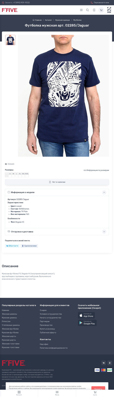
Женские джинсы (9, 314)
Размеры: (9, 170)
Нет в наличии (57, 182)
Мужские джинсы (9, 318)
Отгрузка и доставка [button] (20, 231)
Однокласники (29, 246)
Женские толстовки (10, 344)
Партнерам (44, 321)
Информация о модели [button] (21, 192)
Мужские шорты (9, 340)
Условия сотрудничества (51, 314)
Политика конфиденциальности (53, 348)
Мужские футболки (10, 333)
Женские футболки (10, 329)
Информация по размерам (96, 170)
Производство (46, 325)
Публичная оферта (48, 333)
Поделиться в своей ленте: (17, 241)
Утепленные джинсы (11, 325)
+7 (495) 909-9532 (21, 3)
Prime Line (6, 321)
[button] (86, 315)
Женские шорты (9, 336)
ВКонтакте (12, 246)
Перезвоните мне (100, 3)
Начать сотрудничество (50, 318)
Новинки (5, 310)
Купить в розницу (47, 329)
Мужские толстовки (10, 347)
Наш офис (44, 344)
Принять (98, 389)
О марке (43, 310)
